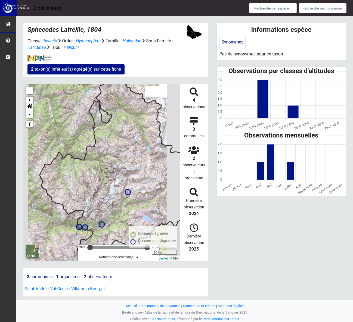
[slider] (90, 247)
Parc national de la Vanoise (159, 306)
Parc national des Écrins (221, 319)
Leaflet (163, 258)
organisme (69, 276)
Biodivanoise (47, 8)
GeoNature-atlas (162, 319)
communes (39, 276)
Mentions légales (231, 306)
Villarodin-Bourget (89, 289)
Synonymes (233, 42)
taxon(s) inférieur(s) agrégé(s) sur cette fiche (76, 69)
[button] (29, 107)
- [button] (29, 114)
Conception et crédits (199, 306)
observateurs (99, 276)
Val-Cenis (60, 289)
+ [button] (29, 100)
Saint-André (36, 289)
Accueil (130, 306)
